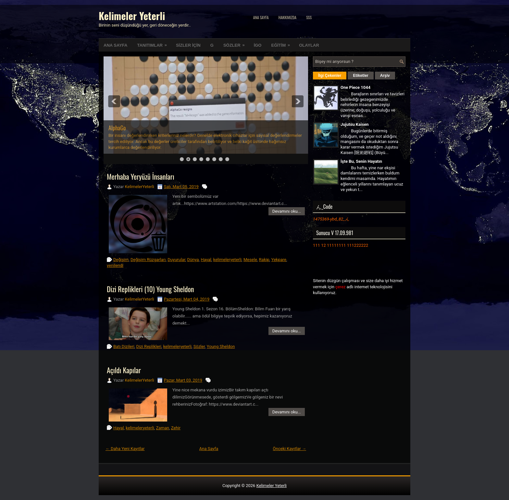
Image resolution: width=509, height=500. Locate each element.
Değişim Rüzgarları (148, 259)
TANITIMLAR (154, 43)
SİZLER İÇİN (188, 45)
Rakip (264, 259)
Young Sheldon (221, 346)
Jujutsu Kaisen (354, 124)
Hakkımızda (288, 17)
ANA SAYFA (115, 45)
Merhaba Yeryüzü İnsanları (140, 176)
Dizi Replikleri (148, 346)
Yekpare (278, 259)
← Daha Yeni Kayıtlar (125, 448)
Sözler (199, 346)
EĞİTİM (282, 43)
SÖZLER (236, 43)
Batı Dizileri (123, 346)
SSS (309, 17)
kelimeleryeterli (227, 259)
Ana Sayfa (261, 17)
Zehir (175, 427)
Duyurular (176, 259)
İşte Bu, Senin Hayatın (361, 161)
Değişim (121, 259)
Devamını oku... (286, 211)
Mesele (250, 259)
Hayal (206, 259)
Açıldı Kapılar (124, 370)
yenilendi (115, 265)
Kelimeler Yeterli (132, 15)
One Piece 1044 (355, 87)
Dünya (193, 259)
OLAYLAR (309, 45)
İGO (258, 45)
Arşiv (385, 75)
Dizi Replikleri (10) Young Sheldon (150, 289)
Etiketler (360, 75)
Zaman (162, 427)
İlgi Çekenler (329, 75)
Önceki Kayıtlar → (289, 448)
